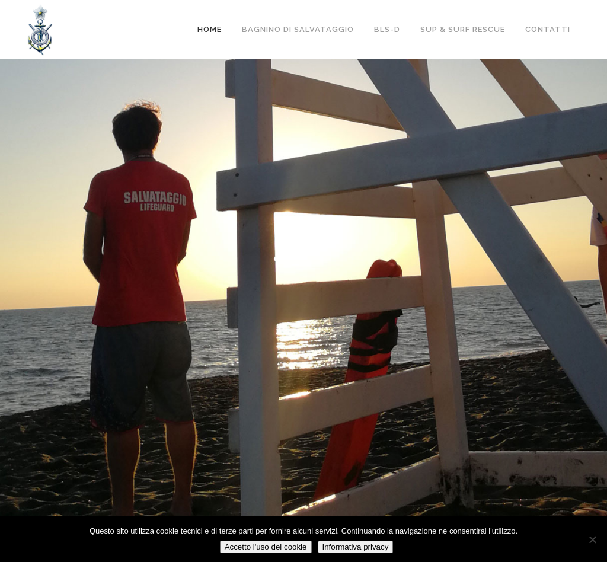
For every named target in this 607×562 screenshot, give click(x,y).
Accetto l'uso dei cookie (266, 546)
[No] (592, 539)
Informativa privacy (355, 546)
